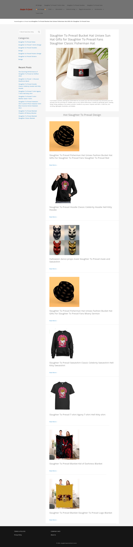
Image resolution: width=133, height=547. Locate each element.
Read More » (53, 165)
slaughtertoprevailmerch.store (69, 543)
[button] (50, 9)
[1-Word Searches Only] (28, 31)
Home (15, 21)
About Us (53, 535)
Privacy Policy (18, 535)
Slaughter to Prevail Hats (24, 21)
